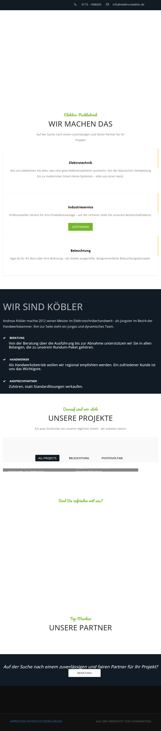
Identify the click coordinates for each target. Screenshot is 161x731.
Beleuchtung (79, 458)
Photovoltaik (112, 458)
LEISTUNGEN (80, 227)
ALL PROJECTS (47, 458)
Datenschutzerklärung (44, 721)
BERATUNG (84, 673)
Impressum (18, 721)
